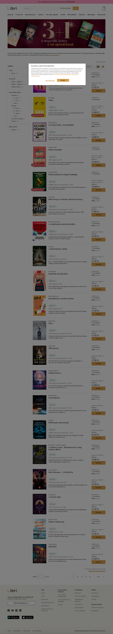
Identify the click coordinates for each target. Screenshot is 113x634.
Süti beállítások (50, 80)
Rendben (63, 80)
